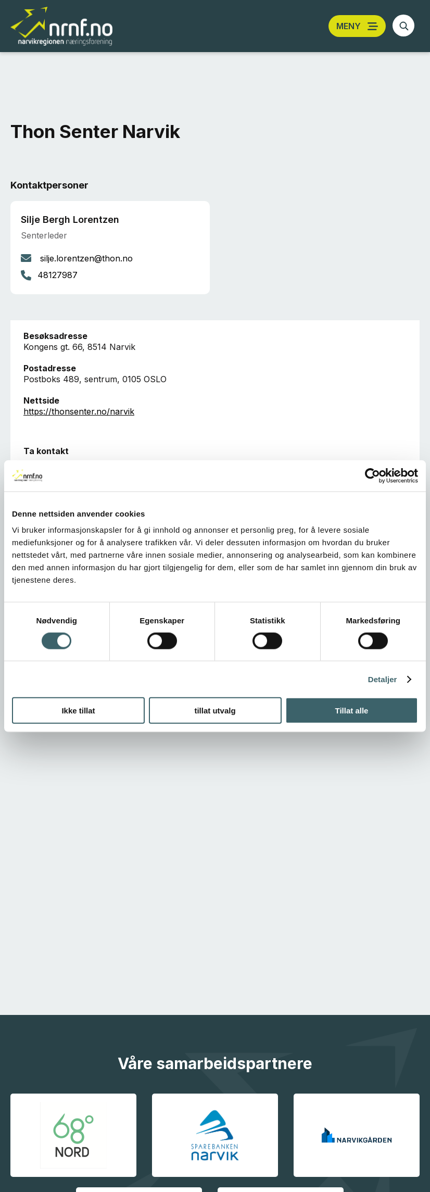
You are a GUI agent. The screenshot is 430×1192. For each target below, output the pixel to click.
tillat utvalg (214, 710)
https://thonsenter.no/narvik (78, 411)
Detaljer (382, 678)
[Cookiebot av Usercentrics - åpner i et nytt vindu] (372, 475)
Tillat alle (352, 710)
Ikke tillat (78, 710)
